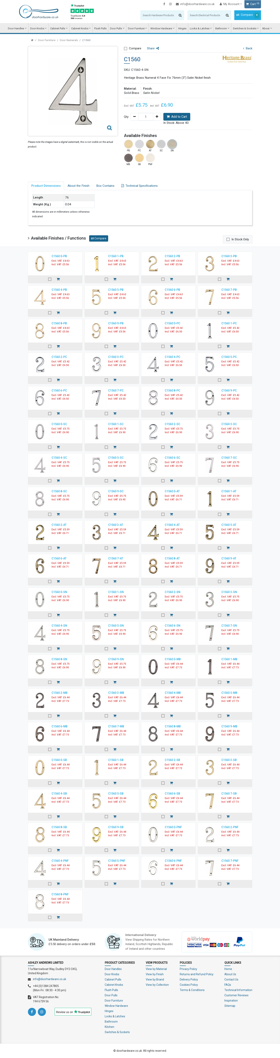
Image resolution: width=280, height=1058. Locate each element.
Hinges (182, 28)
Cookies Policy (189, 984)
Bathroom (220, 28)
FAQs (227, 984)
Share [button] (153, 48)
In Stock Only (240, 239)
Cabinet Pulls (58, 28)
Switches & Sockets (244, 28)
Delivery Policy (189, 979)
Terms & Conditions (192, 990)
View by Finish (155, 974)
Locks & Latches (199, 28)
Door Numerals (69, 40)
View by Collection (157, 984)
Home (228, 969)
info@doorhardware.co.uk (186, 4)
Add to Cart (177, 117)
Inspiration (231, 1000)
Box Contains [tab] (105, 186)
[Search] (150, 15)
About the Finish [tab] (78, 186)
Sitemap (229, 1005)
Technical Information (238, 990)
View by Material (156, 969)
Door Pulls (116, 28)
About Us (230, 974)
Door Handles (17, 28)
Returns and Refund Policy (196, 974)
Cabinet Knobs (80, 28)
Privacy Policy (188, 969)
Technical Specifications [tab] (139, 186)
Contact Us (231, 979)
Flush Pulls (101, 28)
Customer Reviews (236, 995)
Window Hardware (161, 28)
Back (247, 48)
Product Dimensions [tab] (46, 186)
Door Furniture (136, 28)
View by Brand (155, 979)
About (264, 28)
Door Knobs (38, 28)
